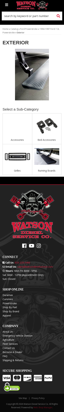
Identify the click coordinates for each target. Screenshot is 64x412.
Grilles (17, 170)
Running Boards (46, 170)
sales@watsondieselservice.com (35, 266)
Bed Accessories (47, 139)
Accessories (17, 139)
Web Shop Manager (42, 407)
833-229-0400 (22, 262)
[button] (32, 16)
